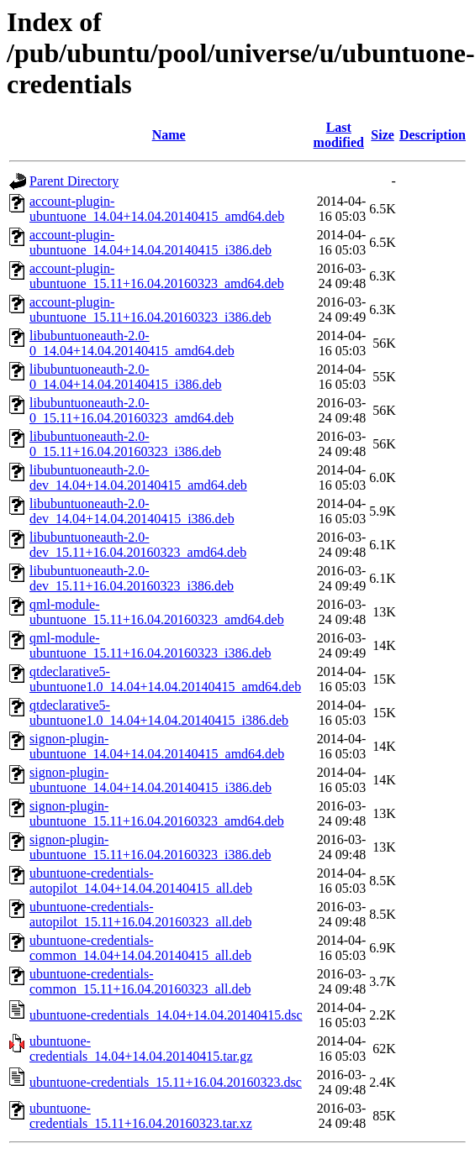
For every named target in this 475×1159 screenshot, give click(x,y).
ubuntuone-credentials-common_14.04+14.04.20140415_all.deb (140, 947)
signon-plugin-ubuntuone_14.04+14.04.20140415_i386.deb (150, 780)
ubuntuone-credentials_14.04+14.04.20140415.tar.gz (140, 1048)
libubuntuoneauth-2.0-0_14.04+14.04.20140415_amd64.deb (132, 343)
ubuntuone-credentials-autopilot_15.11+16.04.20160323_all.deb (140, 914)
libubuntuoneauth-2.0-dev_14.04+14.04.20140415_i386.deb (132, 511)
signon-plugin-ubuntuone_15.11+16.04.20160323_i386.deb (150, 847)
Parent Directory (74, 181)
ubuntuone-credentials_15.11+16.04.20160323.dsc (165, 1082)
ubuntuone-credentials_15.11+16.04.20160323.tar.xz (140, 1115)
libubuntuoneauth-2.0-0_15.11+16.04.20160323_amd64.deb (131, 410)
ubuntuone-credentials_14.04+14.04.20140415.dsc (166, 1015)
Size (382, 135)
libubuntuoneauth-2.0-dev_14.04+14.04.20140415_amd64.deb (138, 477)
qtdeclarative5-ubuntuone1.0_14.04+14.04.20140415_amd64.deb (165, 679)
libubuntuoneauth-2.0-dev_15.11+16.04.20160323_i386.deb (131, 578)
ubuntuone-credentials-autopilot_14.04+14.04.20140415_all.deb (140, 880)
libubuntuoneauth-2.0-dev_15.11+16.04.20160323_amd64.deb (137, 544)
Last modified (339, 134)
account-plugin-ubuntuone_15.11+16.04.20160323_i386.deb (150, 309)
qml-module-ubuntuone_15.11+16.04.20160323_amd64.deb (156, 612)
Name (169, 135)
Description (432, 135)
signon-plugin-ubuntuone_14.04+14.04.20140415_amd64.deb (156, 746)
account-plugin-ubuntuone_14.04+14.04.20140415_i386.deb (150, 242)
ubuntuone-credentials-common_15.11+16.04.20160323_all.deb (140, 981)
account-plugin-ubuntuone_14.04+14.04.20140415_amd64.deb (156, 208)
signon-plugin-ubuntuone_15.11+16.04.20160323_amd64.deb (156, 813)
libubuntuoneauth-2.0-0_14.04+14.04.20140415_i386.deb (125, 376)
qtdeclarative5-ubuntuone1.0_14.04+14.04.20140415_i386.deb (158, 712)
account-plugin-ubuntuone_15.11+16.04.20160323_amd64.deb (156, 276)
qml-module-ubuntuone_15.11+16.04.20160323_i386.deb (150, 645)
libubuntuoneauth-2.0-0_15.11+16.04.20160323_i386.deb (125, 444)
